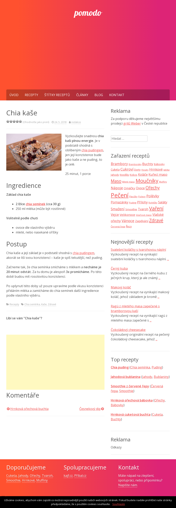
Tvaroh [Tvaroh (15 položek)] (143, 209)
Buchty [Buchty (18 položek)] (147, 164)
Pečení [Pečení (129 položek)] (119, 195)
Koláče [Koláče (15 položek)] (143, 174)
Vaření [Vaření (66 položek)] (156, 208)
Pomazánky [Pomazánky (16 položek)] (119, 202)
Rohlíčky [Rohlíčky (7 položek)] (152, 202)
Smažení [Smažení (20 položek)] (118, 209)
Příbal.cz (80, 475)
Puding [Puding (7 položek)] (132, 202)
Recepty (31, 95)
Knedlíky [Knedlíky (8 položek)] (124, 174)
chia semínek (35, 204)
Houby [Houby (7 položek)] (144, 169)
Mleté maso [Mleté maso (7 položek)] (128, 181)
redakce (76, 122)
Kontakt (116, 95)
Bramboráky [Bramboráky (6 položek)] (135, 164)
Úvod (13, 95)
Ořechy (159, 400)
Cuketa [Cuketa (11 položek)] (115, 169)
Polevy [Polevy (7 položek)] (142, 196)
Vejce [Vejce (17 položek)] (115, 214)
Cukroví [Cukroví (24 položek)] (126, 169)
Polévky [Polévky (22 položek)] (152, 196)
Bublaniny (161, 377)
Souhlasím (118, 504)
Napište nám (127, 485)
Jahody (147, 377)
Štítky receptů (57, 95)
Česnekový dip (90, 409)
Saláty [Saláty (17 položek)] (162, 202)
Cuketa (157, 414)
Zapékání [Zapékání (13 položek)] (141, 221)
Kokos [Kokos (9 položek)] (133, 174)
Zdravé (52, 304)
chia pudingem (92, 150)
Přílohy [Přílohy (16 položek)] (142, 202)
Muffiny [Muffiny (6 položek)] (163, 181)
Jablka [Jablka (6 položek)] (166, 169)
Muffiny (42, 480)
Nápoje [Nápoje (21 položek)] (117, 188)
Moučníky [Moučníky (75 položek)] (147, 180)
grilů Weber (132, 123)
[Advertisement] (88, 59)
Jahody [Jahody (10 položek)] (115, 174)
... (168, 259)
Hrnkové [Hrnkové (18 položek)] (156, 169)
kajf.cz (68, 475)
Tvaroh (47, 475)
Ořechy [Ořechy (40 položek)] (153, 187)
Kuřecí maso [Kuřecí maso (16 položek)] (157, 174)
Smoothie (126, 391)
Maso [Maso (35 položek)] (116, 181)
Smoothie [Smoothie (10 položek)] (131, 209)
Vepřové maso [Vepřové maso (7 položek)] (144, 214)
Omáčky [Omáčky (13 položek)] (129, 188)
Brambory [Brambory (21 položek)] (119, 163)
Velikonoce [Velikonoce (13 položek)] (127, 215)
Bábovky (117, 405)
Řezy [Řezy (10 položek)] (129, 226)
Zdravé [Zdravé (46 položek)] (156, 220)
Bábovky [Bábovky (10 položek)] (159, 164)
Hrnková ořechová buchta (29, 409)
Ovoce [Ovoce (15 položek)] (140, 188)
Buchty (116, 419)
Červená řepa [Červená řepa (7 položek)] (118, 226)
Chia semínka (32, 304)
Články (82, 95)
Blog (98, 95)
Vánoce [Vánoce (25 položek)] (128, 220)
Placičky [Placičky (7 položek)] (133, 196)
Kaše (44, 304)
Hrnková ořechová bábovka (132, 400)
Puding (157, 367)
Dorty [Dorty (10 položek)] (137, 169)
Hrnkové (28, 480)
